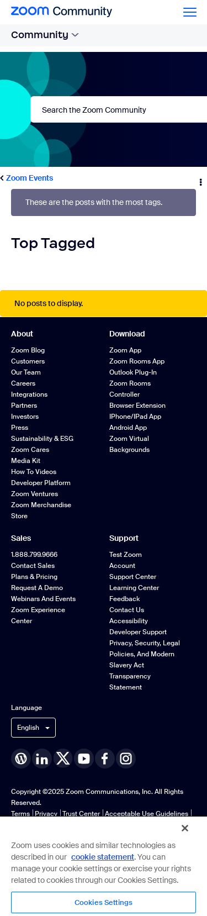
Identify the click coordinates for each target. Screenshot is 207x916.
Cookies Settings (103, 902)
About (22, 334)
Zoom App (125, 350)
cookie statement (102, 857)
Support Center (132, 576)
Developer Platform (41, 482)
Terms (20, 813)
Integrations (29, 394)
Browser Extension (137, 405)
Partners (24, 405)
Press (19, 427)
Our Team (26, 372)
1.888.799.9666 (34, 554)
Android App (128, 427)
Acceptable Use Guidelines (146, 813)
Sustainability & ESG (42, 438)
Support (124, 538)
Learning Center (134, 587)
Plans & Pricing (34, 576)
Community (45, 35)
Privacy (46, 813)
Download (127, 334)
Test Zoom (125, 554)
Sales (21, 538)
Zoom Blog (28, 350)
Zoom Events (29, 178)
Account (122, 565)
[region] (103, 865)
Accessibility (128, 621)
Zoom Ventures (34, 493)
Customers (28, 361)
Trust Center (81, 813)
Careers (23, 383)
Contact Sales (33, 565)
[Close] (185, 828)
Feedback (124, 598)
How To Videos (33, 471)
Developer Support (138, 632)
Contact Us (126, 610)
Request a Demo (37, 587)
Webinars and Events (43, 598)
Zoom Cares (30, 449)
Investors (25, 416)
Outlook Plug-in (133, 372)
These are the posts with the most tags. (93, 202)
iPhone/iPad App (135, 416)
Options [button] (200, 178)
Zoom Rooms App (136, 361)
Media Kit (25, 460)
